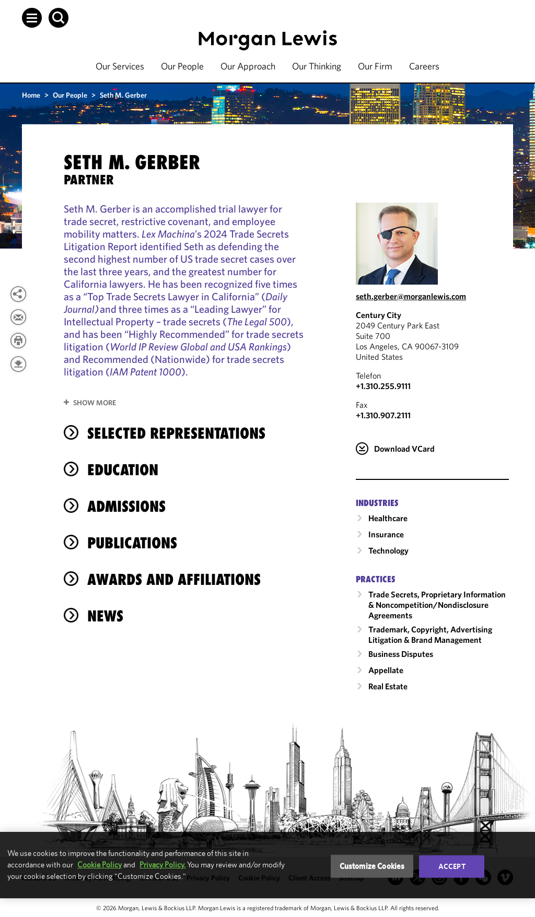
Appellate (385, 670)
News (105, 616)
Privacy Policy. (162, 864)
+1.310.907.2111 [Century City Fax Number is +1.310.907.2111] (383, 415)
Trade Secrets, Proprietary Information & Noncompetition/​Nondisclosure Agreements (437, 604)
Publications (132, 543)
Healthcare (388, 518)
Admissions (126, 506)
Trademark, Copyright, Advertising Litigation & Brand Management (430, 634)
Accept (452, 866)
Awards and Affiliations (174, 579)
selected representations (176, 433)
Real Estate (388, 686)
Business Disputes (400, 654)
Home (31, 95)
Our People (182, 66)
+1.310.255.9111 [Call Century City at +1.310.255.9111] (383, 386)
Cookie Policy (99, 864)
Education (122, 470)
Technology (388, 550)
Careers (424, 66)
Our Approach (247, 66)
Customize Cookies (372, 866)
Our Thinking (316, 66)
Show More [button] (94, 402)
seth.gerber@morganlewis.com (411, 296)
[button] (32, 18)
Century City (378, 315)
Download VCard (404, 448)
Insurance (386, 534)
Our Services (120, 66)
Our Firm (375, 66)
